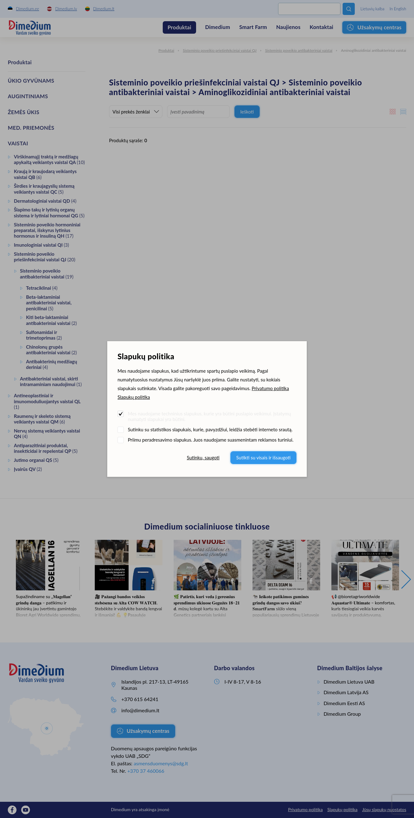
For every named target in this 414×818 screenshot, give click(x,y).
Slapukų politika (134, 397)
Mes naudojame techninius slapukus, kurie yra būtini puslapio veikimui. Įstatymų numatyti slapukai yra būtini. (209, 416)
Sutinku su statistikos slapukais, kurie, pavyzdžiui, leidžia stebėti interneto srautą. (210, 429)
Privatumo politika (270, 388)
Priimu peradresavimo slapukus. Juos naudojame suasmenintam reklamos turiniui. (210, 440)
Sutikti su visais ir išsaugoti (263, 457)
